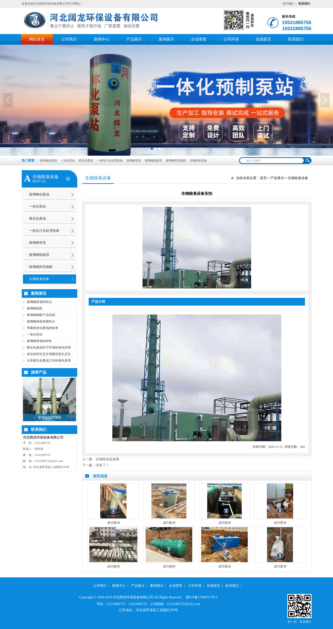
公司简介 (69, 39)
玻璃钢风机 (35, 308)
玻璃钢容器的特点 (39, 302)
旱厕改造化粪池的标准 (42, 328)
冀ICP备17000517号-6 (201, 597)
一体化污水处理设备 (110, 160)
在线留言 (263, 39)
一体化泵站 (68, 160)
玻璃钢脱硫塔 (154, 160)
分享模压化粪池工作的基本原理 (49, 360)
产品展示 (134, 39)
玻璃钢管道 (134, 160)
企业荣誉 (198, 39)
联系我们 (296, 39)
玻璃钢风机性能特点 (41, 321)
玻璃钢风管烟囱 (176, 160)
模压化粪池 (86, 160)
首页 (263, 178)
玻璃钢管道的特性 (39, 341)
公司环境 (231, 39)
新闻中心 (101, 39)
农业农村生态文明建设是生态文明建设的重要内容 (61, 354)
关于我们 (288, 3)
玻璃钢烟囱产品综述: (41, 315)
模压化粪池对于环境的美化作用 (49, 347)
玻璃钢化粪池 (48, 160)
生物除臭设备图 (107, 459)
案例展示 (166, 39)
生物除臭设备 (198, 160)
